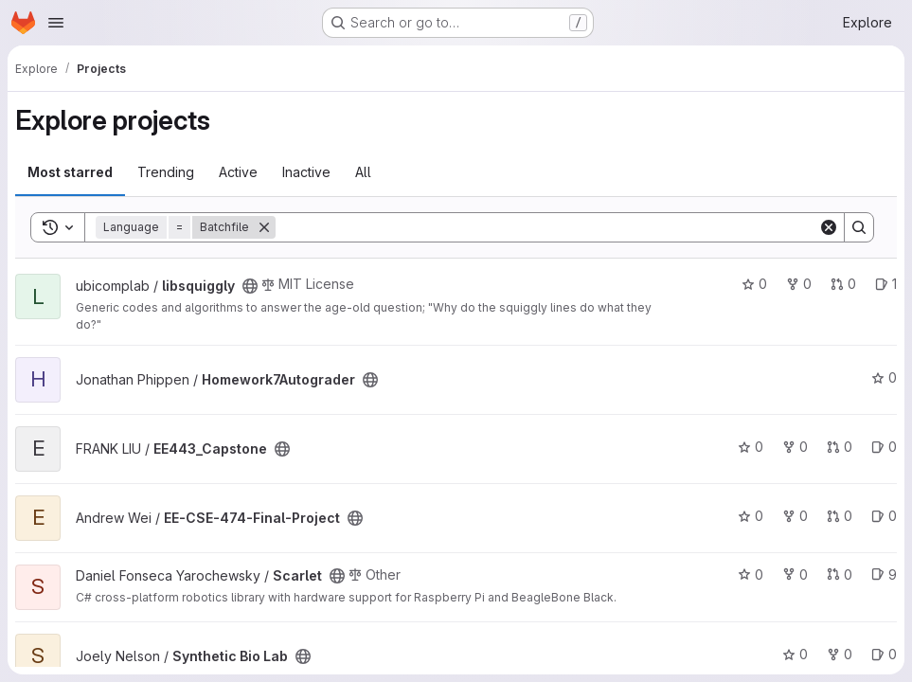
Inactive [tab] (306, 172)
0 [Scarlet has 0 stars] (750, 574)
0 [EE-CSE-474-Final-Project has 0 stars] (750, 516)
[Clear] (828, 227)
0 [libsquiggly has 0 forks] (799, 284)
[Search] (546, 227)
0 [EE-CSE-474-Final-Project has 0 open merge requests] (839, 516)
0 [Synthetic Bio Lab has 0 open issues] (884, 654)
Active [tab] (238, 172)
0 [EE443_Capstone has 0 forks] (795, 447)
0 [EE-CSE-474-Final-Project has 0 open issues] (884, 516)
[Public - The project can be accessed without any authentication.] (250, 286)
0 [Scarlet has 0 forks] (795, 574)
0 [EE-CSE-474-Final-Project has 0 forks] (795, 516)
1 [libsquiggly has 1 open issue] (886, 284)
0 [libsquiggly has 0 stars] (754, 284)
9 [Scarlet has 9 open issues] (884, 574)
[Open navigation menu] (56, 23)
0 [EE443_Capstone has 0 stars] (750, 447)
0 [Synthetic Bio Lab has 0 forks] (839, 654)
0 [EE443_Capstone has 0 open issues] (884, 447)
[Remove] (264, 227)
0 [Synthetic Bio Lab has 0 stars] (795, 654)
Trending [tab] (165, 172)
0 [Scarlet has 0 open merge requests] (839, 574)
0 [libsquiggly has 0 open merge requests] (843, 284)
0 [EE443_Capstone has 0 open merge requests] (839, 447)
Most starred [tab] (70, 172)
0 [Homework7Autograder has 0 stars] (884, 377)
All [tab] (363, 172)
